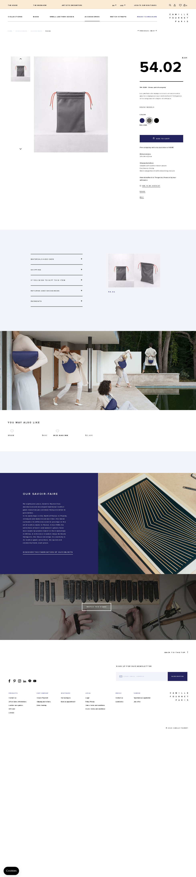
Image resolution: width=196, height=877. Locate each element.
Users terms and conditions (95, 755)
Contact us (12, 744)
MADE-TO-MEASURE (147, 17)
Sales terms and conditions (95, 751)
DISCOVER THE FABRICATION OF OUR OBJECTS (48, 598)
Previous (144, 30)
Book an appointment (68, 748)
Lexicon (11, 759)
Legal (87, 744)
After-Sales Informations (17, 748)
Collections (15, 17)
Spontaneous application (142, 744)
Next (153, 30)
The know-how (39, 5)
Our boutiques (66, 744)
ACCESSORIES (92, 17)
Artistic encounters (72, 5)
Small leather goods (62, 17)
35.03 (11, 482)
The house (13, 5)
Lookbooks (120, 748)
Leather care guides (16, 751)
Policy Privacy (90, 748)
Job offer (137, 748)
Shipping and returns (44, 748)
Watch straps (118, 17)
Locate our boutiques (145, 5)
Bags (36, 17)
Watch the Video (97, 653)
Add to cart (161, 138)
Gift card (12, 755)
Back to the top (176, 699)
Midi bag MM (60, 482)
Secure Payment (42, 744)
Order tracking (41, 751)
